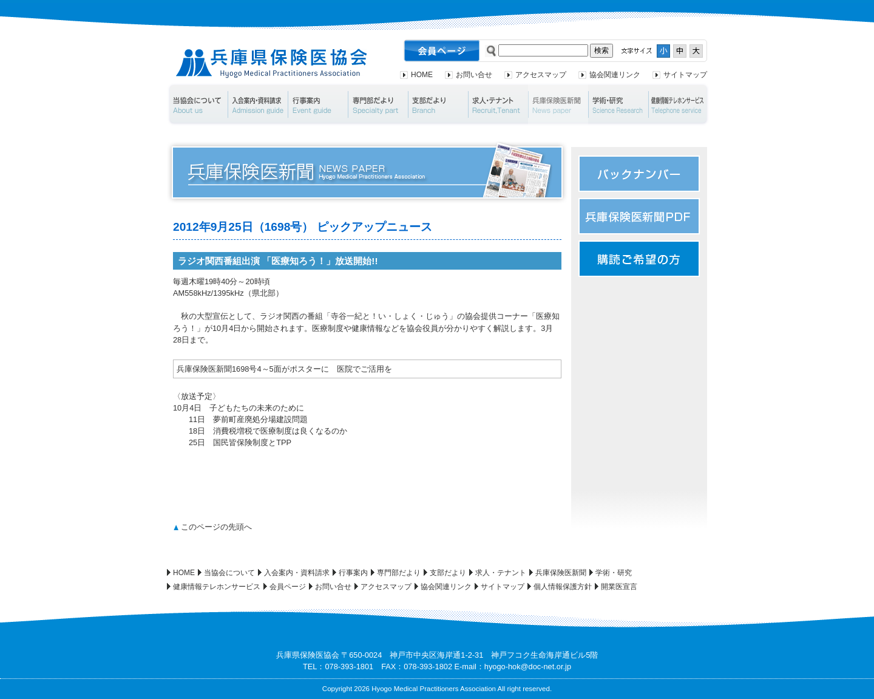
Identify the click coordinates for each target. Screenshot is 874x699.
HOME (422, 74)
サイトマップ (685, 74)
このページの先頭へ (216, 526)
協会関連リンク (614, 74)
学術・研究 (618, 104)
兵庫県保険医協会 (271, 63)
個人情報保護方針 (563, 586)
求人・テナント (498, 104)
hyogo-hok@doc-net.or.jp (527, 666)
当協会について (197, 104)
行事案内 (318, 104)
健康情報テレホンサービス (679, 104)
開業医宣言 (619, 586)
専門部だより (378, 104)
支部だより (438, 104)
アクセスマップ (540, 74)
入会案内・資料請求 (258, 104)
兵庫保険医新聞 (558, 104)
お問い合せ (474, 74)
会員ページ (287, 586)
